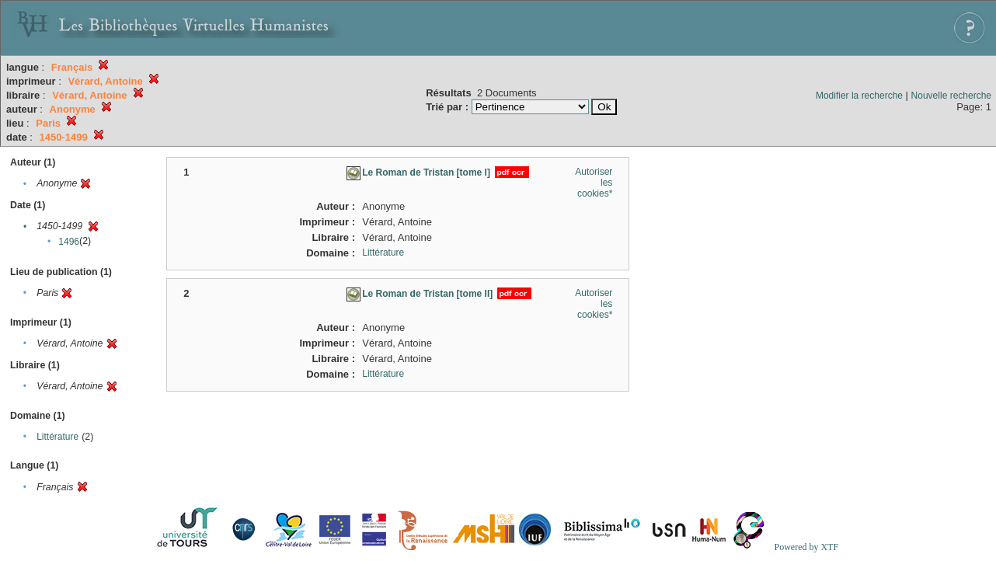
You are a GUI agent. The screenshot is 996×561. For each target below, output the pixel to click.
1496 (68, 241)
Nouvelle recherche (951, 95)
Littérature (57, 436)
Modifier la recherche (859, 95)
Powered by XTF (806, 547)
